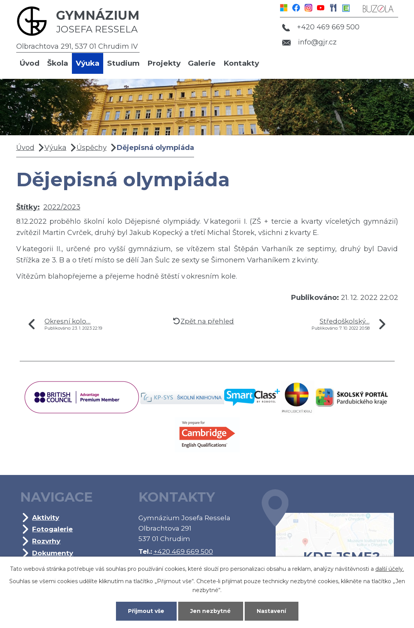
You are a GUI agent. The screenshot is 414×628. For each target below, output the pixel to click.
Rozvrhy (46, 541)
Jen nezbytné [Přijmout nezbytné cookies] (210, 611)
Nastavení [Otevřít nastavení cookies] (271, 611)
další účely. (389, 568)
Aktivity (45, 517)
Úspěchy (92, 147)
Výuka (87, 63)
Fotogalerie (52, 529)
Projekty (164, 63)
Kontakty (241, 63)
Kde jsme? (328, 538)
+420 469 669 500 (320, 27)
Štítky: (28, 207)
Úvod (29, 63)
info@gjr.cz (309, 42)
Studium (123, 63)
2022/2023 (61, 207)
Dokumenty (52, 553)
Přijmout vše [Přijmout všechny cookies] (146, 611)
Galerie (202, 63)
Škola (57, 63)
